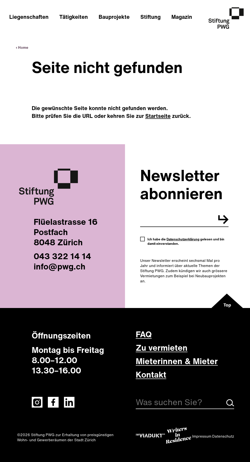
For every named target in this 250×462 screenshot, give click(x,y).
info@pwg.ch (59, 266)
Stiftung (150, 17)
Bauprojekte (114, 17)
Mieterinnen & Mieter (177, 361)
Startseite (158, 116)
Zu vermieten (162, 347)
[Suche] (185, 403)
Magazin (181, 17)
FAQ (144, 334)
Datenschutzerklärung (183, 239)
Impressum (201, 436)
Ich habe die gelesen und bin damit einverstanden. (185, 241)
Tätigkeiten (73, 17)
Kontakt (151, 374)
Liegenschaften (29, 17)
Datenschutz (223, 436)
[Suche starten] (230, 405)
